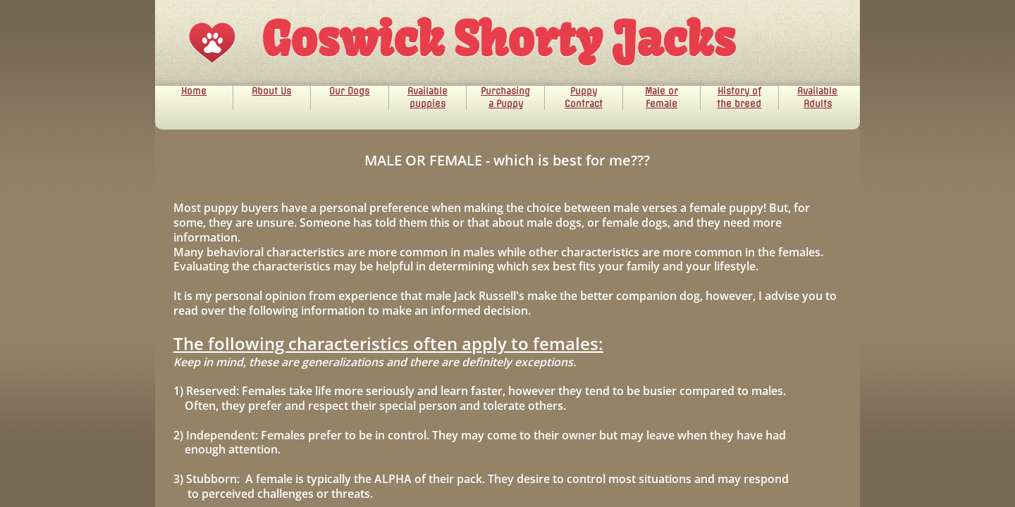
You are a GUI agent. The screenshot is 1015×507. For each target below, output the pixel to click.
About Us (271, 91)
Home (194, 91)
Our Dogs (349, 91)
